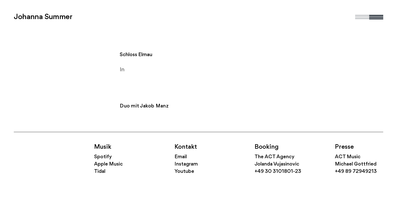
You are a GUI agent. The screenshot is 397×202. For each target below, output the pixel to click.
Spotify (103, 157)
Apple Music (108, 164)
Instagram (186, 164)
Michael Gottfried (355, 164)
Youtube (184, 171)
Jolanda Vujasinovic (277, 164)
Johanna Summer (43, 17)
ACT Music (347, 157)
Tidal (99, 171)
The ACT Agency (274, 157)
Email (180, 157)
